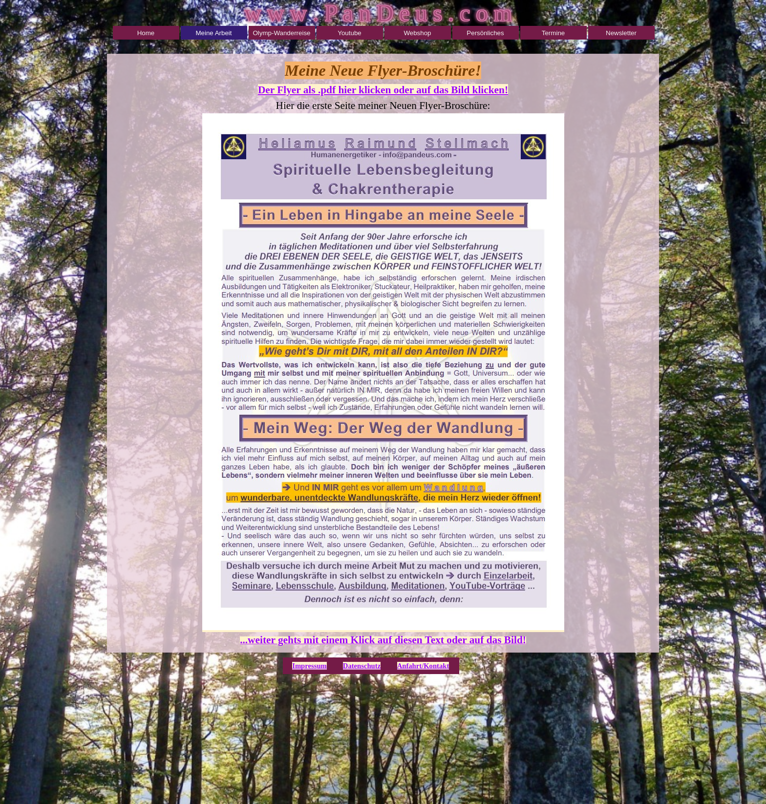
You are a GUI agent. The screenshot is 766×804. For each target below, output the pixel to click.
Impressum (309, 666)
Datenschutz (362, 666)
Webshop (417, 33)
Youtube (349, 33)
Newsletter (621, 33)
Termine (553, 33)
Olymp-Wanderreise (281, 33)
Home (146, 33)
